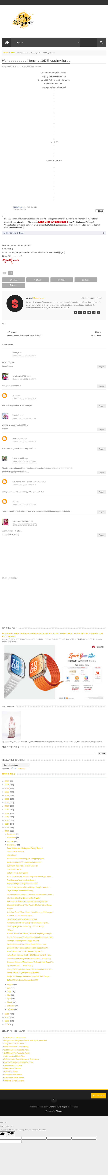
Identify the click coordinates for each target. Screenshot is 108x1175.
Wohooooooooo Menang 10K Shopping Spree (25, 853)
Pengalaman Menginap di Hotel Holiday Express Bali (25, 1035)
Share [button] (21, 233)
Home (6, 52)
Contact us (98, 1090)
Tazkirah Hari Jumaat (15, 846)
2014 (7, 819)
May (9, 990)
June (9, 986)
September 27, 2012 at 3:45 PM (24, 350)
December (11, 829)
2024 (7, 783)
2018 (7, 804)
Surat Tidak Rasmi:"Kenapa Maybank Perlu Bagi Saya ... (30, 871)
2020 (7, 797)
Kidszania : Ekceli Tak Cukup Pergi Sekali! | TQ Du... (28, 918)
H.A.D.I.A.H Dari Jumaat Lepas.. (20, 910)
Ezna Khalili (18, 453)
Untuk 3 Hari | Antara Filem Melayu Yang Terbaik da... (28, 882)
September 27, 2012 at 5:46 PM (24, 456)
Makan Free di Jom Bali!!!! (17, 868)
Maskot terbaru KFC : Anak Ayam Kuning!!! (24, 857)
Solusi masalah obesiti (13, 1069)
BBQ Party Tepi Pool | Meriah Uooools (22, 860)
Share (33, 280)
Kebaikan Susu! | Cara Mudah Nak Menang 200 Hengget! (30, 907)
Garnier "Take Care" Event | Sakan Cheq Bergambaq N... (30, 928)
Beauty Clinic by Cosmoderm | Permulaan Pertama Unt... (30, 964)
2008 (7, 1019)
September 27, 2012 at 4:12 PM (24, 393)
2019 (7, 801)
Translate (18, 763)
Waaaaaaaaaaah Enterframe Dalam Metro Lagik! (27, 939)
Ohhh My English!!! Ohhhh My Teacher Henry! (25, 921)
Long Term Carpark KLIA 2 (14, 1038)
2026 (7, 776)
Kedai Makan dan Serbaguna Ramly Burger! (25, 843)
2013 (7, 822)
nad (14, 390)
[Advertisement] (54, 597)
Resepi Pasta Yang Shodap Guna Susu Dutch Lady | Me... (30, 932)
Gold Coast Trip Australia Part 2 (16, 1048)
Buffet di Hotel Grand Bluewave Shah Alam (21, 1054)
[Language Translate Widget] (16, 760)
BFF (13, 52)
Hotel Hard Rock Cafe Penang (16, 1041)
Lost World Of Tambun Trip (14, 1032)
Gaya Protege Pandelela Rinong (20, 885)
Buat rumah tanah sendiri (14, 1072)
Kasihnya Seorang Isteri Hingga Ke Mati (23, 935)
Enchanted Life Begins (58, 1102)
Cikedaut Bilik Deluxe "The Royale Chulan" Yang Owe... (29, 900)
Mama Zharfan (19, 370)
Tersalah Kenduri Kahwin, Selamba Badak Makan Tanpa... (30, 889)
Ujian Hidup (11, 850)
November (11, 832)
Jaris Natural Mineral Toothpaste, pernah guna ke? (27, 896)
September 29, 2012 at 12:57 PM (25, 519)
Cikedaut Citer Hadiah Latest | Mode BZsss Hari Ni (27, 942)
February (11, 1000)
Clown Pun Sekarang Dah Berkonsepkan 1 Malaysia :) (29, 953)
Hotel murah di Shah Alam (14, 1051)
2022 (7, 790)
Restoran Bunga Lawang (14, 1076)
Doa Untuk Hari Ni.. (14, 864)
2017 (7, 808)
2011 (7, 1008)
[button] (103, 208)
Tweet (12, 280)
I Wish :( (10, 925)
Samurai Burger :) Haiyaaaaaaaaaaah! (22, 878)
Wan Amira (18, 433)
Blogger (59, 1106)
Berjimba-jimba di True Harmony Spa (22, 914)
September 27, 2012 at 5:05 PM (24, 436)
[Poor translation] (10, 1128)
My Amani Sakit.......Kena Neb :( (20, 960)
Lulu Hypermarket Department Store (18, 1057)
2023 (7, 786)
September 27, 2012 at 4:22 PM (24, 413)
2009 (7, 1016)
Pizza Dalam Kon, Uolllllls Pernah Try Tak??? (25, 946)
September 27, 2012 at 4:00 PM (24, 374)
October (10, 836)
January (10, 1004)
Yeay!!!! (10, 903)
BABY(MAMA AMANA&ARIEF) (27, 476)
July (9, 983)
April (9, 993)
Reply (101, 361)
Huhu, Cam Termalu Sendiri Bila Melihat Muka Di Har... (29, 950)
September (12, 839)
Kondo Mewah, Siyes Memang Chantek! (23, 967)
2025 (7, 779)
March (10, 997)
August (10, 979)
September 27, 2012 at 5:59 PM (24, 479)
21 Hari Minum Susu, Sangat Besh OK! (22, 975)
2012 (7, 826)
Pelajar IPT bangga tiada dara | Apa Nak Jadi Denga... (29, 971)
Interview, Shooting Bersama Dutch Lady (23, 893)
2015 (7, 815)
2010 (7, 1012)
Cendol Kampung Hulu (13, 1060)
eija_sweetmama (21, 515)
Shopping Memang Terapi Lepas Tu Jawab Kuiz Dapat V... (30, 957)
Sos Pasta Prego (11, 1066)
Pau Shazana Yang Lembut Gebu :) (21, 875)
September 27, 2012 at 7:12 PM (24, 499)
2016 (7, 811)
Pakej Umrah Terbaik (12, 1063)
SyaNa (16, 410)
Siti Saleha (17, 207)
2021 (7, 794)
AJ (14, 496)
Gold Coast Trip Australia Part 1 (16, 1044)
